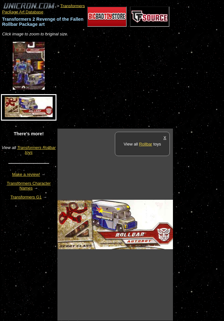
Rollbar (145, 144)
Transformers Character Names (29, 185)
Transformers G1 (26, 197)
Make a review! (26, 174)
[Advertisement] (132, 83)
